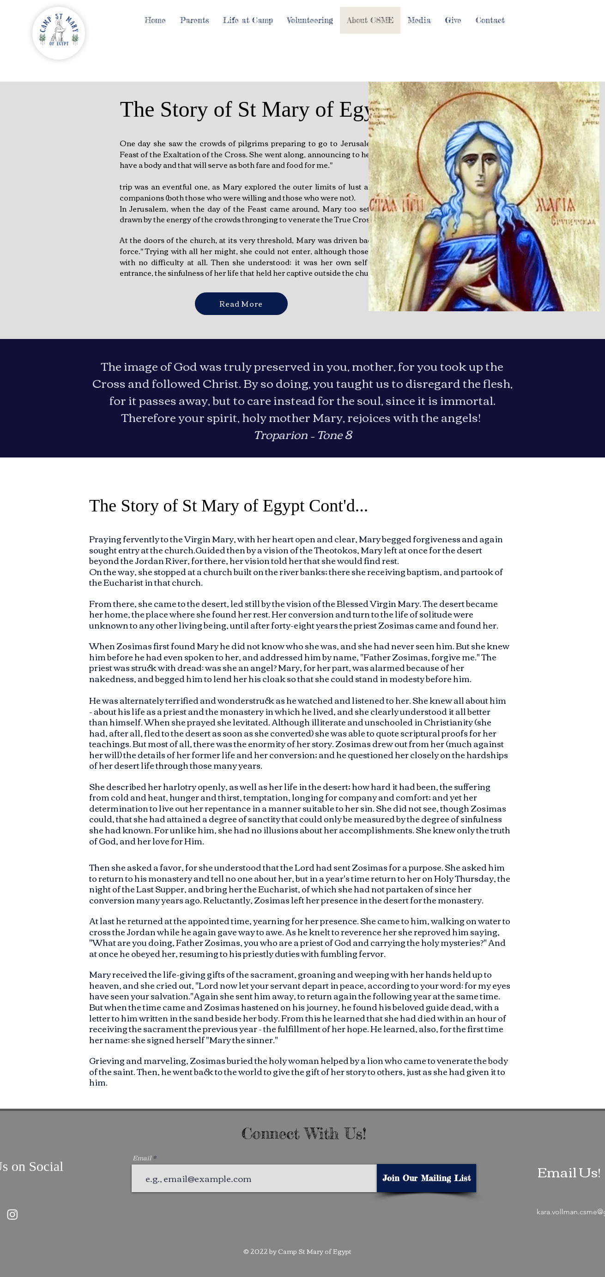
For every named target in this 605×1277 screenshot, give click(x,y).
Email (142, 1157)
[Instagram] (12, 1214)
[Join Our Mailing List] (426, 1178)
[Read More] (241, 303)
